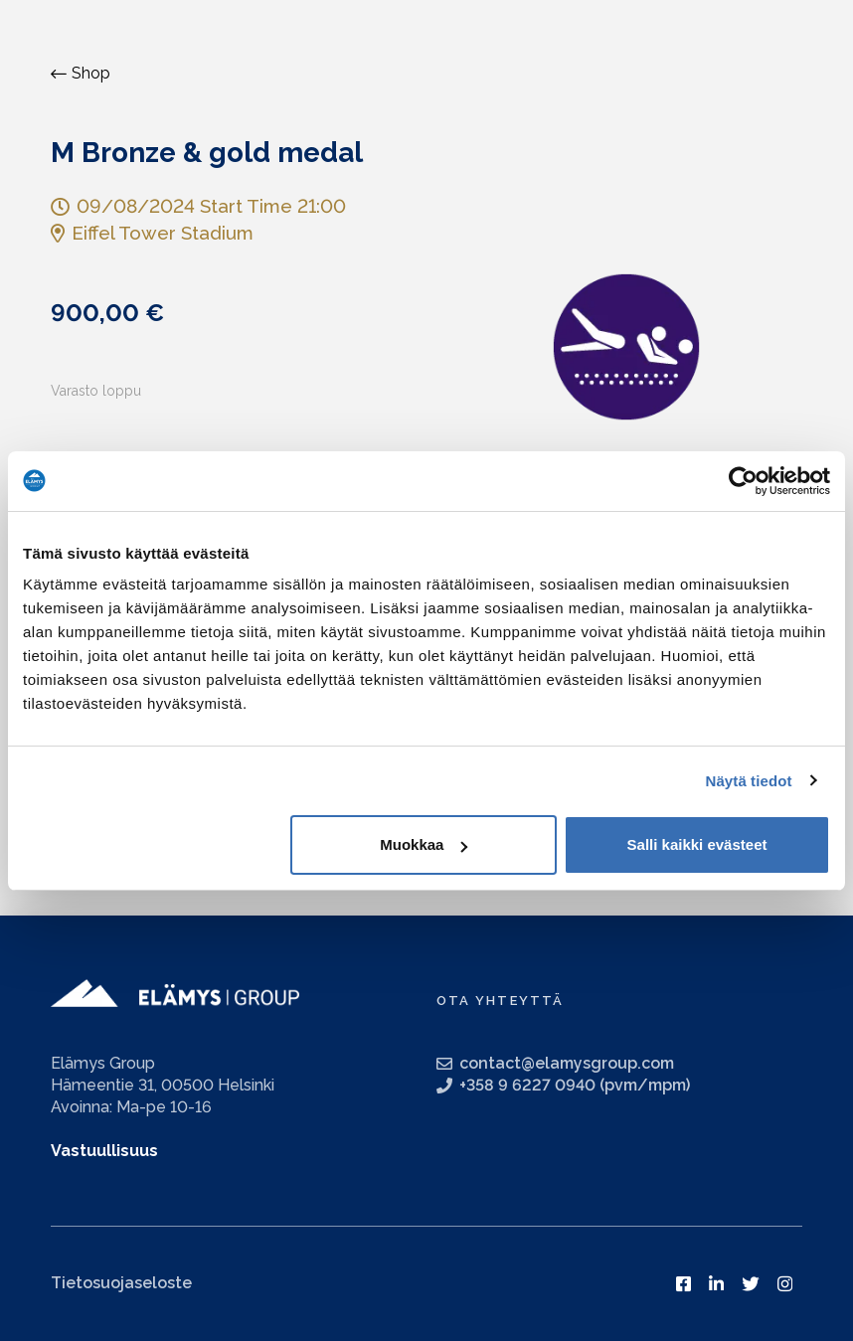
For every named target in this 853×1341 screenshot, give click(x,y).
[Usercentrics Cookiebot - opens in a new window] (743, 481)
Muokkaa (423, 844)
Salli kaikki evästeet (697, 844)
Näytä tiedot (749, 780)
